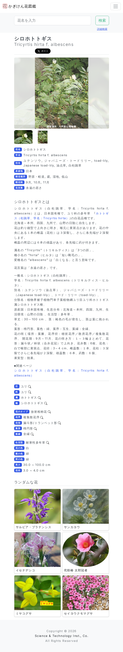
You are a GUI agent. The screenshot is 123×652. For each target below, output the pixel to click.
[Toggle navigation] (115, 6)
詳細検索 (102, 29)
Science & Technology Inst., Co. (61, 636)
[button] (23, 137)
